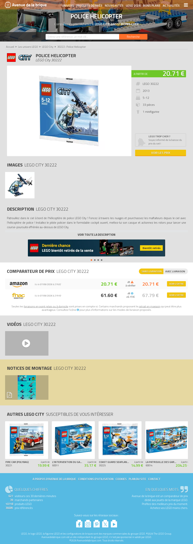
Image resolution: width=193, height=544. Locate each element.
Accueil (10, 47)
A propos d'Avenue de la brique (54, 479)
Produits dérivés (89, 5)
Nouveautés (114, 5)
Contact (154, 479)
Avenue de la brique (26, 4)
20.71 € (174, 73)
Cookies (121, 479)
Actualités (171, 5)
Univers (68, 5)
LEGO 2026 (133, 5)
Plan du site (137, 479)
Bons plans (151, 5)
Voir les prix (160, 152)
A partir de (141, 74)
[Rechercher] (133, 37)
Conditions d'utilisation (95, 479)
